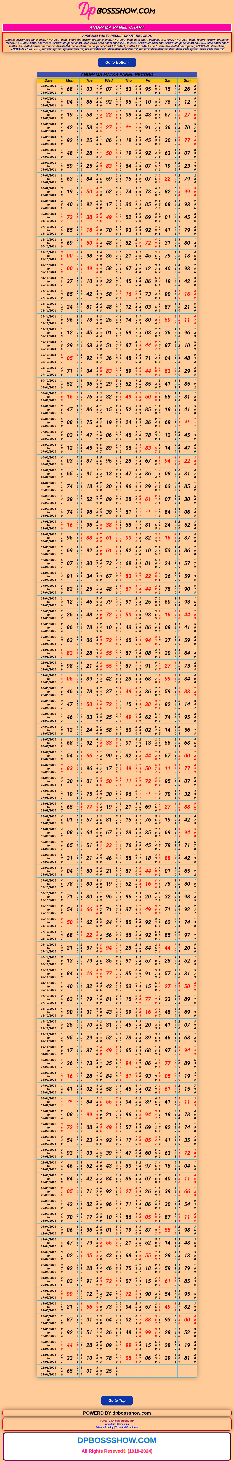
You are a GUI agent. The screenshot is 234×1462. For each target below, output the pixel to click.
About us (110, 1424)
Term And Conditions (126, 1427)
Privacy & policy (104, 1427)
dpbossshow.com (117, 1440)
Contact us (123, 1424)
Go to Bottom (117, 62)
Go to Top (117, 1400)
